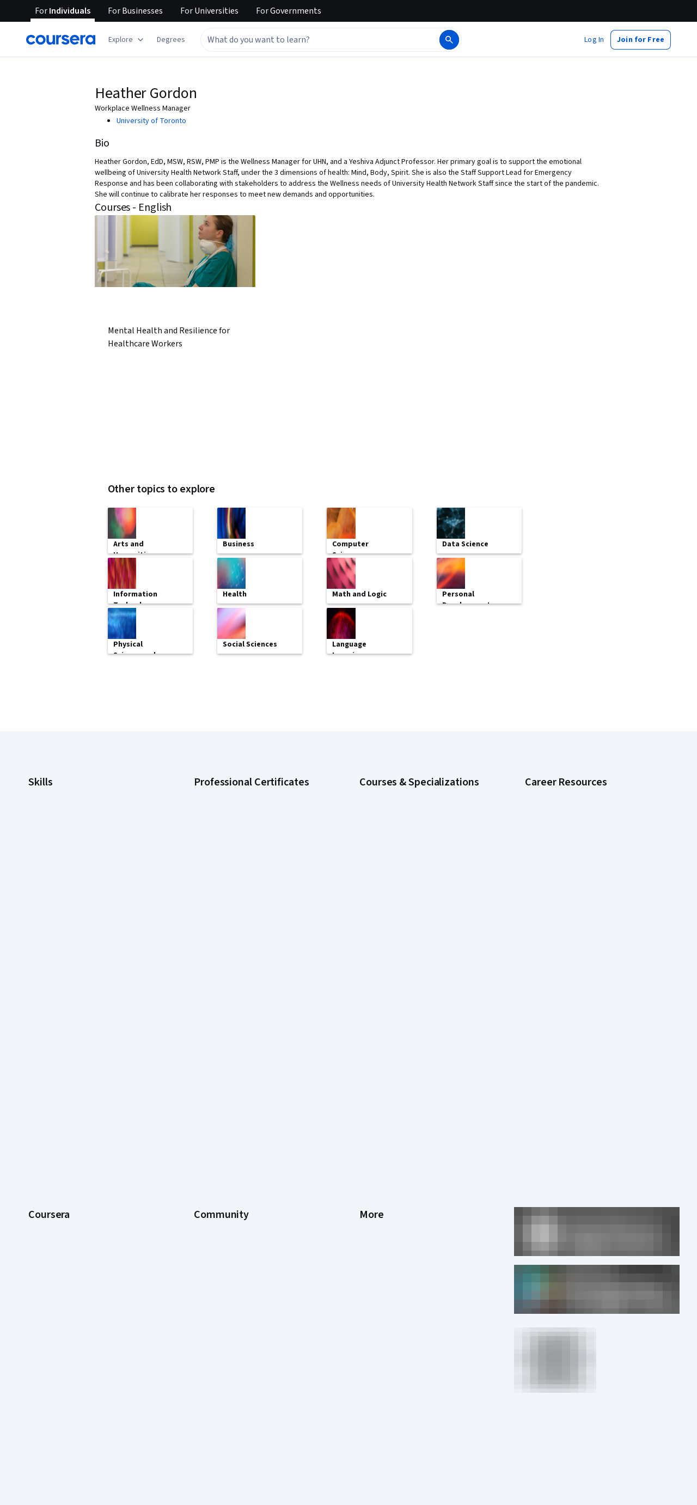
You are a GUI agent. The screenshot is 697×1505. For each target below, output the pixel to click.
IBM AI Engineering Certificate (242, 890)
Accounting (46, 792)
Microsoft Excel (52, 890)
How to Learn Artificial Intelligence (580, 900)
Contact (372, 1121)
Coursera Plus (51, 1104)
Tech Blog (210, 1104)
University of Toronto (151, 120)
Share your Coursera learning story (582, 950)
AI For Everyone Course (397, 824)
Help (366, 1088)
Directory (374, 1153)
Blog (201, 1072)
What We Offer (51, 1039)
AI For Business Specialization (407, 808)
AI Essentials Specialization (403, 792)
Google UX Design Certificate (241, 873)
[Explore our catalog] (127, 40)
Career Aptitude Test (559, 792)
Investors (374, 1039)
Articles (371, 1137)
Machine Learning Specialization (411, 906)
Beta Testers (215, 1055)
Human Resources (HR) (65, 873)
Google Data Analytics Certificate (248, 824)
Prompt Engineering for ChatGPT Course (425, 922)
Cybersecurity (51, 824)
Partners (208, 1039)
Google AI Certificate (228, 792)
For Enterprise (51, 1170)
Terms (370, 1055)
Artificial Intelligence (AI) (67, 808)
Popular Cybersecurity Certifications (584, 933)
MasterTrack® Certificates (71, 1137)
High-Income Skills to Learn (568, 884)
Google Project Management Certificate (259, 857)
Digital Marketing (55, 857)
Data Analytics (51, 841)
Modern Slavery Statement (403, 1186)
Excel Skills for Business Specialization (422, 873)
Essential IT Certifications (566, 868)
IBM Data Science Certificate (240, 922)
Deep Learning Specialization (406, 857)
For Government (55, 1186)
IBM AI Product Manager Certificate (250, 906)
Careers (41, 1072)
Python (39, 922)
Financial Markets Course (400, 890)
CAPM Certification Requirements (579, 808)
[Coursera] (60, 39)
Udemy (39, 1268)
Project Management (62, 906)
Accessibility (380, 1104)
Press (368, 1022)
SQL (34, 939)
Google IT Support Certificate (242, 841)
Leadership (46, 1055)
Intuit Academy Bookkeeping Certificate (259, 939)
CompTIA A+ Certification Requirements (589, 824)
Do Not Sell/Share (388, 1202)
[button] (170, 40)
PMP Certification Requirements (577, 917)
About (38, 1022)
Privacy (371, 1072)
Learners (208, 1022)
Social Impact (50, 1235)
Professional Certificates (69, 1121)
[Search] (449, 40)
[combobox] (308, 40)
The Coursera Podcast (230, 1088)
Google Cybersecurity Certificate (248, 808)
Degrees (42, 1153)
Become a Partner (57, 1219)
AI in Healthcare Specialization (408, 841)
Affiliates (373, 1170)
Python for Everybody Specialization (418, 939)
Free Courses (50, 1251)
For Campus (47, 1202)
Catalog (40, 1088)
